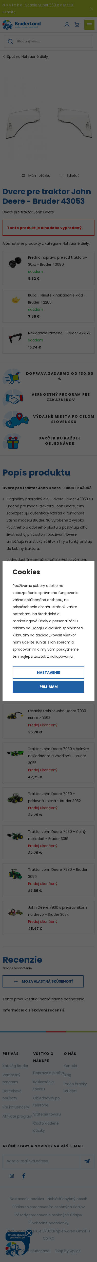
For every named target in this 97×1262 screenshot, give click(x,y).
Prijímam (49, 686)
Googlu (37, 628)
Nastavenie (48, 672)
